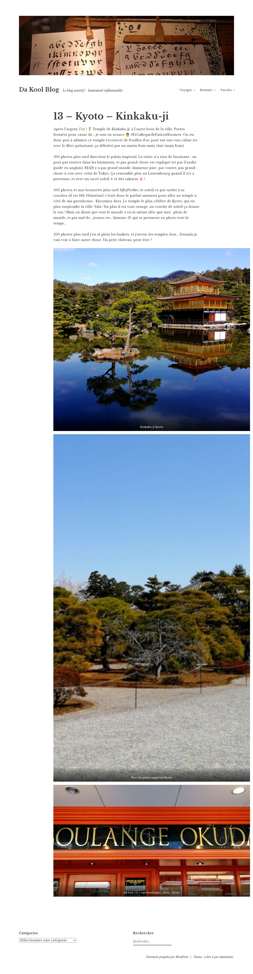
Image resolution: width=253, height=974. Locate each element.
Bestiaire (206, 90)
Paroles (226, 90)
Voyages (186, 90)
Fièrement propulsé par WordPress (167, 957)
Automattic (226, 957)
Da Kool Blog (39, 89)
